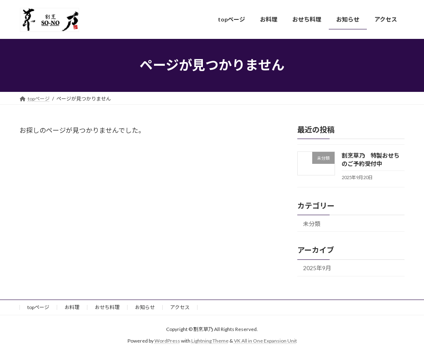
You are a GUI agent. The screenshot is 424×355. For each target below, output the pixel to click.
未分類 (311, 223)
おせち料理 (107, 307)
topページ (38, 307)
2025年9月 (317, 267)
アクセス (180, 307)
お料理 (72, 307)
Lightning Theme (210, 341)
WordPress (167, 341)
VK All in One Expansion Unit (265, 341)
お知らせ (145, 307)
